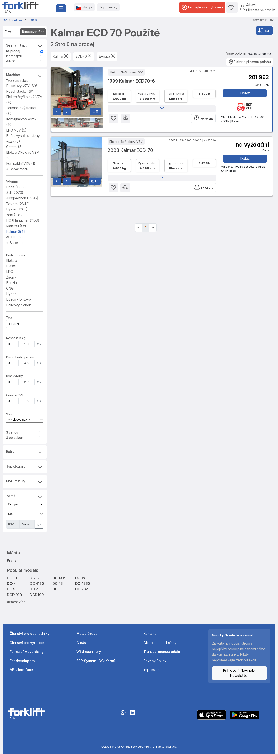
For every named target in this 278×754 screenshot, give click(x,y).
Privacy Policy (154, 661)
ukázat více (16, 602)
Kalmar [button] (16, 231)
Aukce (10, 61)
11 (95, 112)
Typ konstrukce (17, 80)
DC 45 (57, 583)
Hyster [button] (17, 209)
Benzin (11, 282)
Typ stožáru (24, 467)
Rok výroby (14, 376)
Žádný (11, 277)
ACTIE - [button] (15, 237)
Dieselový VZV (22, 85)
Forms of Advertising (27, 651)
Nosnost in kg (16, 338)
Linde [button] (16, 187)
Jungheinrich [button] (22, 198)
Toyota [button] (18, 204)
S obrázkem (14, 437)
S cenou (12, 432)
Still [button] (14, 192)
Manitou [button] (17, 226)
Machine (24, 75)
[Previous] (138, 227)
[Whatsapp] (123, 714)
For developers (22, 661)
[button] (17, 169)
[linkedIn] (132, 714)
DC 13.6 (58, 578)
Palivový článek (18, 305)
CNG (10, 288)
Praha (11, 560)
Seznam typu (24, 46)
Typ (9, 317)
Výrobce (12, 181)
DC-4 (11, 583)
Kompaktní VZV (20, 163)
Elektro (11, 260)
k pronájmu (14, 56)
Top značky (108, 7)
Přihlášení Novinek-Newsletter (239, 673)
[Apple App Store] (211, 714)
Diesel (11, 266)
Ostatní (14, 147)
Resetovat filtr (33, 31)
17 (94, 181)
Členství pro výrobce (27, 643)
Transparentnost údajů (161, 651)
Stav (9, 414)
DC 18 (80, 578)
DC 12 (35, 578)
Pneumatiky (24, 482)
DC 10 (12, 578)
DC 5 (11, 589)
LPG (9, 271)
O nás (81, 643)
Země (24, 496)
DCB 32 (81, 589)
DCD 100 (14, 594)
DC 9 (56, 589)
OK (39, 344)
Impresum (151, 669)
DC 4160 (37, 583)
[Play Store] (244, 714)
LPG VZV (16, 130)
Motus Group (87, 633)
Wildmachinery (88, 651)
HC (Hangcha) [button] (22, 220)
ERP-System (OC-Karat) (95, 661)
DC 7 (34, 589)
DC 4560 (82, 583)
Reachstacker (20, 91)
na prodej (13, 51)
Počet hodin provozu (21, 357)
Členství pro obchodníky (30, 633)
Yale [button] (15, 215)
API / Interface (21, 669)
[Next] (153, 227)
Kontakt (149, 633)
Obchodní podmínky (160, 643)
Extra (24, 452)
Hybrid (11, 294)
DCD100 (37, 594)
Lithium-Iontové (18, 299)
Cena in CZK (15, 395)
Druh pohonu (15, 255)
